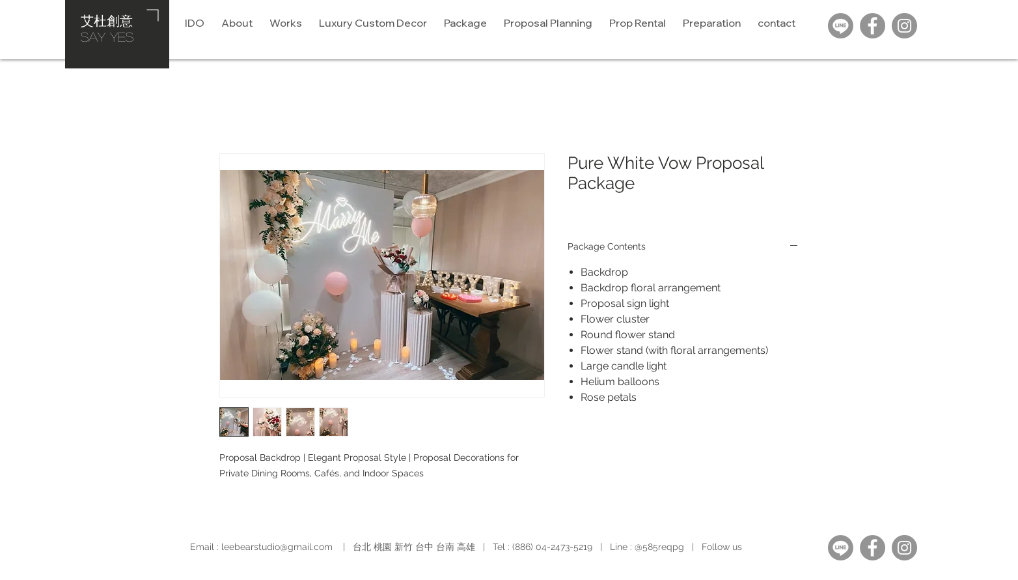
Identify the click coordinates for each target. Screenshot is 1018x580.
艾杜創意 (107, 20)
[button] (548, 23)
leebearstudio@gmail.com (277, 547)
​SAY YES (107, 36)
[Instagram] (904, 25)
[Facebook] (872, 25)
